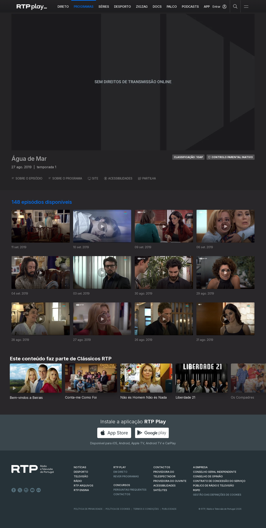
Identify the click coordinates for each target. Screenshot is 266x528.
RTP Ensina (81, 490)
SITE (93, 178)
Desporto (122, 7)
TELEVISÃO (81, 476)
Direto (63, 7)
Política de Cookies (118, 509)
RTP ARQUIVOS (83, 485)
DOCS (157, 7)
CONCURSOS (121, 485)
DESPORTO (81, 471)
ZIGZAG (142, 7)
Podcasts (190, 7)
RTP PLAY (119, 467)
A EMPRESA (200, 467)
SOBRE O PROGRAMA (65, 178)
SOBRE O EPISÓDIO (26, 178)
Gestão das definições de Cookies (217, 494)
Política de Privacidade (88, 509)
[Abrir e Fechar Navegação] (246, 7)
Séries (104, 7)
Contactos (121, 494)
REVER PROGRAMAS (126, 476)
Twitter (20, 490)
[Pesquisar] (235, 6)
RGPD (196, 490)
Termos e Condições (146, 509)
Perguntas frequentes (130, 489)
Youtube (32, 490)
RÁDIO (78, 481)
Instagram (26, 490)
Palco (172, 7)
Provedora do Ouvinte (169, 481)
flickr (38, 490)
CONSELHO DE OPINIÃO (208, 476)
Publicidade (169, 509)
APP (207, 7)
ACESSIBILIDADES (118, 178)
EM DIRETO (120, 471)
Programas (84, 7)
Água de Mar (29, 158)
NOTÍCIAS (80, 467)
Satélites (160, 490)
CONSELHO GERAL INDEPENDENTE (214, 471)
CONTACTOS (161, 467)
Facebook (13, 490)
